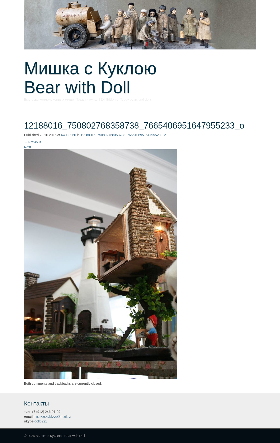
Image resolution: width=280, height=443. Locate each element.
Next (29, 147)
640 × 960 (68, 135)
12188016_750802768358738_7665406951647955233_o (123, 135)
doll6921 (40, 421)
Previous (32, 142)
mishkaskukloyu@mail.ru (52, 416)
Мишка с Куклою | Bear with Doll (60, 436)
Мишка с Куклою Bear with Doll (99, 78)
